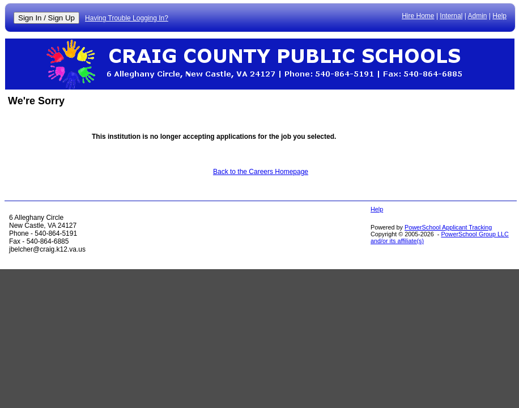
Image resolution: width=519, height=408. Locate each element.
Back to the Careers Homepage (260, 172)
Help (499, 16)
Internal (451, 16)
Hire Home (418, 16)
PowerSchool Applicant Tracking (448, 227)
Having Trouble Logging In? (126, 18)
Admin (477, 16)
